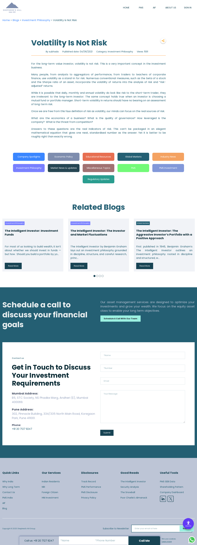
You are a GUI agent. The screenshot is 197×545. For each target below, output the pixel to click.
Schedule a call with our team (120, 318)
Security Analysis (130, 486)
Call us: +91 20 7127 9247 (39, 540)
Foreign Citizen (50, 492)
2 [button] (97, 276)
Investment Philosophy (36, 20)
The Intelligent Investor (133, 481)
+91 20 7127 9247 (22, 429)
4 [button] (102, 276)
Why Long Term (11, 486)
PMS (141, 7)
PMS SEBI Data (167, 481)
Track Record (88, 481)
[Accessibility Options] (188, 523)
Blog (4, 508)
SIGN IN (187, 7)
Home (126, 7)
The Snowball (128, 492)
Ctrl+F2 (188, 526)
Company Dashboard (172, 492)
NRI (43, 486)
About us (170, 7)
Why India (7, 481)
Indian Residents (51, 481)
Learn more (167, 541)
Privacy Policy (88, 497)
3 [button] (100, 276)
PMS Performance (91, 486)
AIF (154, 7)
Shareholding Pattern (171, 486)
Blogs (16, 20)
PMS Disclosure (89, 492)
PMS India (7, 497)
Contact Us (8, 492)
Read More (13, 266)
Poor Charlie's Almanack (134, 497)
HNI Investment (50, 497)
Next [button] (191, 245)
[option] (33, 245)
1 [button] (94, 276)
